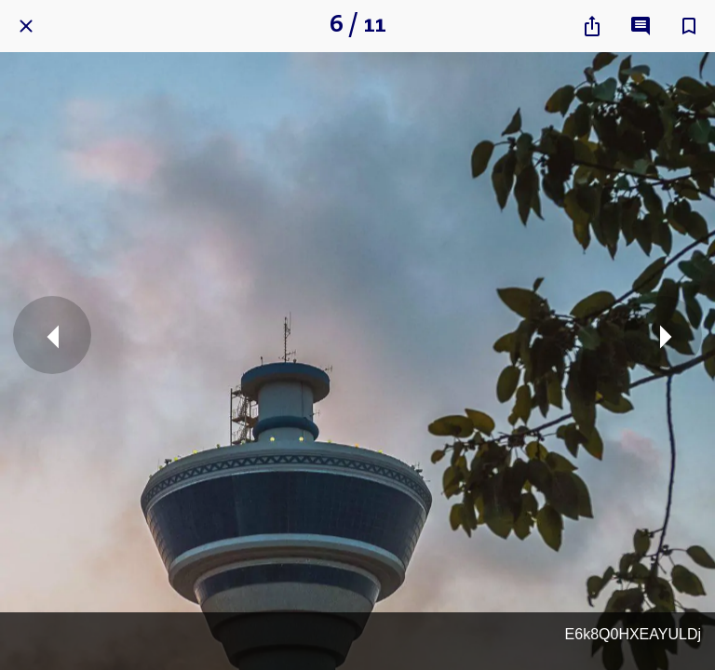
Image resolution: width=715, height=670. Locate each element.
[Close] (26, 26)
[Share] (592, 26)
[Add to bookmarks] (689, 26)
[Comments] (640, 26)
